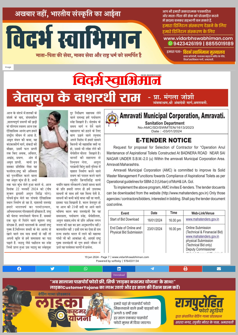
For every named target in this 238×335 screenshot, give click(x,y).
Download (119, 275)
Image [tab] (8, 67)
